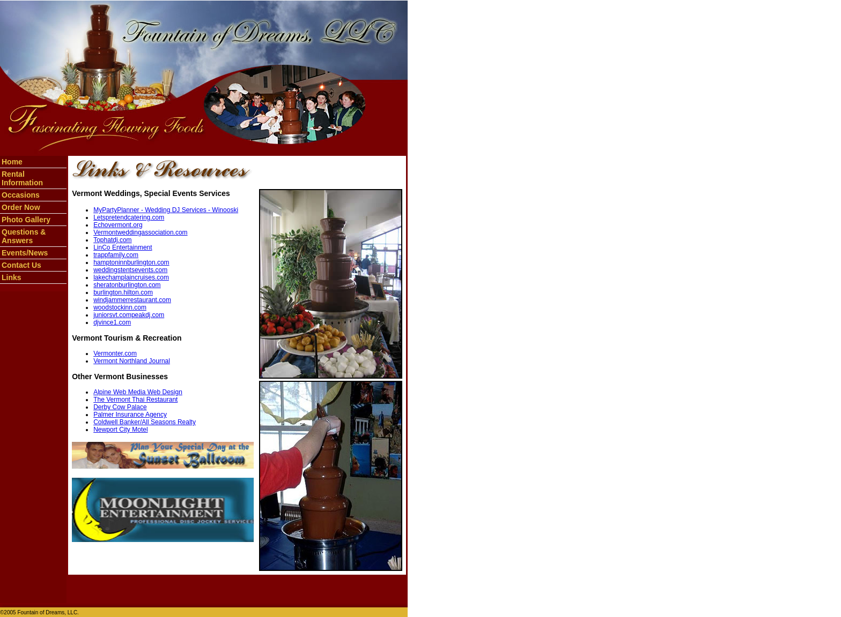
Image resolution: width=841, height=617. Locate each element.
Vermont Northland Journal (131, 361)
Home (12, 161)
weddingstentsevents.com (130, 270)
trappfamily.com (115, 255)
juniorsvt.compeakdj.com (128, 315)
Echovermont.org (117, 225)
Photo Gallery (26, 219)
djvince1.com (112, 322)
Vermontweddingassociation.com (140, 232)
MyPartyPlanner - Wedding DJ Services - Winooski (165, 210)
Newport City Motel (120, 429)
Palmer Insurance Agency (130, 414)
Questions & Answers (24, 236)
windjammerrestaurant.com (132, 300)
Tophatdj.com (112, 240)
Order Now (21, 207)
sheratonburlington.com (126, 285)
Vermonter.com (115, 353)
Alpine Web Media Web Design (137, 392)
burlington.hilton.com (123, 292)
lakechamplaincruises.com (131, 277)
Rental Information (22, 178)
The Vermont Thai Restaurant (135, 399)
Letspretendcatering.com (128, 217)
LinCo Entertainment (122, 247)
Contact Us (21, 265)
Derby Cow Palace (119, 407)
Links (11, 277)
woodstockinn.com (119, 307)
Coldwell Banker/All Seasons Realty (144, 422)
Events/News (25, 253)
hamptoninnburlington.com (131, 262)
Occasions (21, 195)
